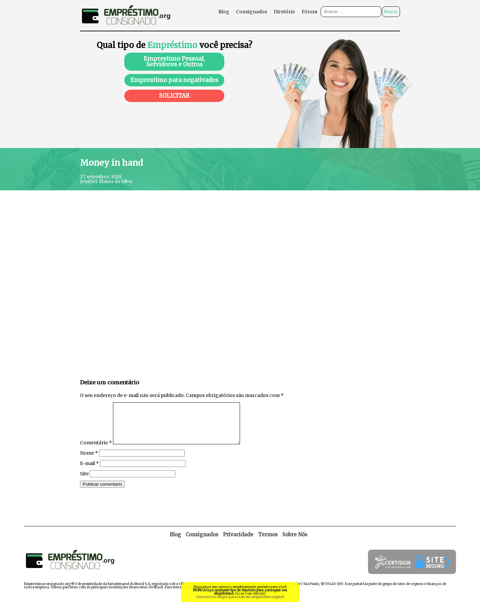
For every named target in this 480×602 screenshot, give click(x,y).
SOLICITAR (174, 95)
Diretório (284, 12)
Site (84, 482)
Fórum (309, 12)
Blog (223, 12)
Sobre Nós (294, 542)
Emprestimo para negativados (174, 80)
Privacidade (238, 542)
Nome (89, 461)
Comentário (96, 451)
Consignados (251, 12)
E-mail (89, 471)
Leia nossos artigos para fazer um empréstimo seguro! (240, 597)
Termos (268, 542)
